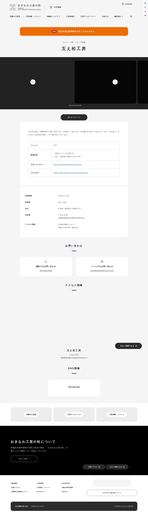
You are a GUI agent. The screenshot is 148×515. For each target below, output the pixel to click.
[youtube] (145, 15)
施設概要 (14, 483)
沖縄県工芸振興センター (19, 491)
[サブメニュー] (131, 16)
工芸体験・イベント (33, 16)
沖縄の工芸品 (15, 16)
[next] (115, 82)
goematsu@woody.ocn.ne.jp (102, 270)
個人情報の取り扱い (22, 506)
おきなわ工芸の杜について (112, 493)
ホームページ (74, 117)
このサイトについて (37, 506)
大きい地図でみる (128, 346)
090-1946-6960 (46, 270)
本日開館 (55, 7)
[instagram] (145, 7)
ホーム (65, 42)
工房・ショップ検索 (77, 42)
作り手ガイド (40, 491)
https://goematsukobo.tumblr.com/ (68, 164)
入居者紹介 (70, 16)
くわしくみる (24, 459)
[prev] (32, 82)
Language (127, 4)
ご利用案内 (40, 483)
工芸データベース (88, 16)
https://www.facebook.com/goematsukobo (71, 173)
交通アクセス (94, 467)
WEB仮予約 (66, 483)
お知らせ (105, 16)
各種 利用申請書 (67, 487)
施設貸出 (119, 16)
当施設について (53, 16)
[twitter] (145, 11)
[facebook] (145, 3)
